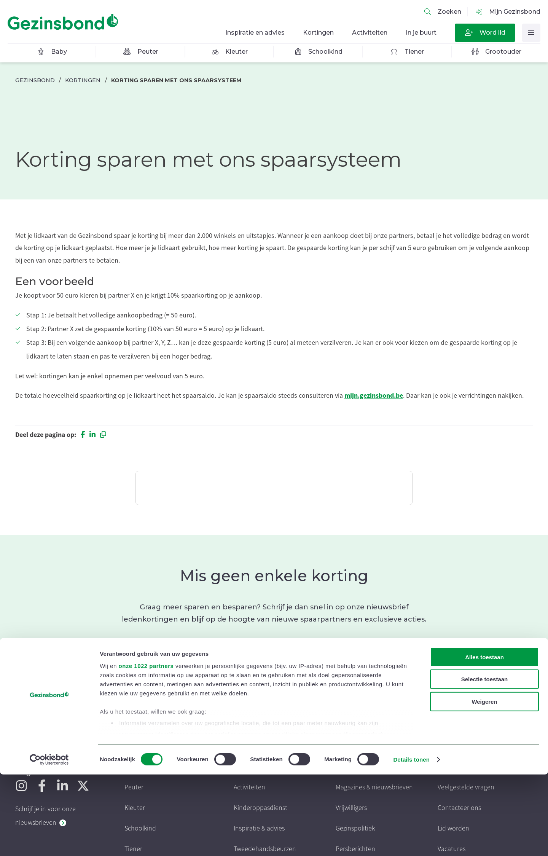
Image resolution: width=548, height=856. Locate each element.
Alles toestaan (484, 738)
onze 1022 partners (146, 747)
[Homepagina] (65, 22)
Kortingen (82, 80)
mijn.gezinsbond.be (373, 395)
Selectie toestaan (484, 760)
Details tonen (411, 841)
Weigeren (484, 783)
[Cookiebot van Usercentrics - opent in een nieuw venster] (49, 841)
